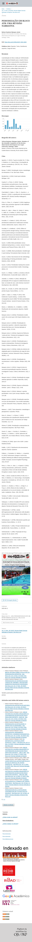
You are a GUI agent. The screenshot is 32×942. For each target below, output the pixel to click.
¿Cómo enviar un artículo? (10, 817)
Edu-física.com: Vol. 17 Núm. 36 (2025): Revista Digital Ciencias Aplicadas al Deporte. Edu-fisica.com (17, 687)
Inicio (3, 9)
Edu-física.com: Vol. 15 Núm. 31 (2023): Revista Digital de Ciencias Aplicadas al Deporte (17, 784)
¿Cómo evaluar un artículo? (10, 824)
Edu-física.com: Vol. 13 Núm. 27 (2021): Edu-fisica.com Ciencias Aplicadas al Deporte (17, 754)
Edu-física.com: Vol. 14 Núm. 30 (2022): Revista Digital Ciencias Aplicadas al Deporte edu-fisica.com (17, 708)
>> (4, 799)
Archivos (8, 9)
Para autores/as (6, 836)
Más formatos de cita (8, 622)
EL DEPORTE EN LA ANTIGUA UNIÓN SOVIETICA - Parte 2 (15, 740)
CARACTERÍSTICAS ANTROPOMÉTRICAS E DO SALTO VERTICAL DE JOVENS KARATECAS (17, 762)
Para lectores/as (7, 833)
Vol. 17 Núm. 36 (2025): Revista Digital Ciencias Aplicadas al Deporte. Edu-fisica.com (13, 11)
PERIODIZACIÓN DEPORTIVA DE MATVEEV (17, 705)
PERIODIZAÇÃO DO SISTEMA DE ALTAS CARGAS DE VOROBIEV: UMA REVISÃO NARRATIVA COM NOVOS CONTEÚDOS (16, 682)
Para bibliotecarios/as (8, 839)
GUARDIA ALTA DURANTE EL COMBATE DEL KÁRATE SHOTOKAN (17, 781)
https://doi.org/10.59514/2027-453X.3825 (16, 42)
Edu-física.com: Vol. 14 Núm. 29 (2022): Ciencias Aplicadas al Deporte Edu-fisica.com (17, 744)
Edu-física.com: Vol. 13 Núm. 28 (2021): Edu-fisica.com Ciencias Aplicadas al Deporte (16, 719)
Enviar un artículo (8, 805)
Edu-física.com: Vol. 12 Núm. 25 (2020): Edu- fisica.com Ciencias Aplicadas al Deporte (16, 675)
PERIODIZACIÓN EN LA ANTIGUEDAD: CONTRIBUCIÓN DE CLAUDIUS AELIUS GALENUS (16, 791)
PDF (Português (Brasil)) (10, 600)
